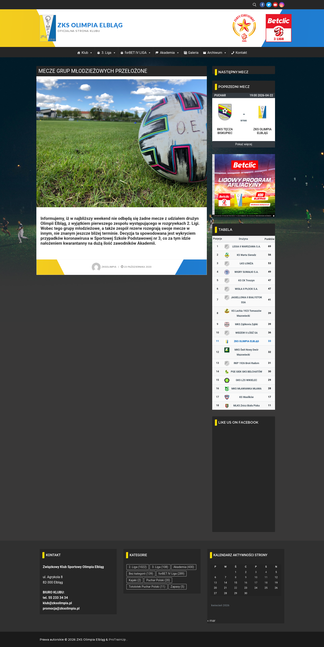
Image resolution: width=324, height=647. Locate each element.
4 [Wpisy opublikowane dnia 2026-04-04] (266, 572)
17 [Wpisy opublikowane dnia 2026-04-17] (255, 582)
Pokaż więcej (243, 144)
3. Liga (108, 53)
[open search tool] (254, 5)
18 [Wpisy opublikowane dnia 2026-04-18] (266, 582)
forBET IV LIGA (138, 53)
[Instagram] (281, 4)
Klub (87, 53)
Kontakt (241, 53)
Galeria (193, 53)
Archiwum (217, 53)
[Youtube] (275, 4)
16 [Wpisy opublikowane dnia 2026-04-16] (245, 582)
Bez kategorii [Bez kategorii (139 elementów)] (141, 573)
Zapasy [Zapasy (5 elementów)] (177, 586)
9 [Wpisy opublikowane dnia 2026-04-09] (246, 577)
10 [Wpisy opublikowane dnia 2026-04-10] (255, 577)
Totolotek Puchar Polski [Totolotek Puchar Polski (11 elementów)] (147, 586)
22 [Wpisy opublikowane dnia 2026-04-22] (235, 587)
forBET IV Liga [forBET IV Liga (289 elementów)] (171, 573)
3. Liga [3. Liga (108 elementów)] (160, 567)
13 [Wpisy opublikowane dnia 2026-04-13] (215, 582)
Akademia (169, 53)
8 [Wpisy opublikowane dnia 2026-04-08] (235, 577)
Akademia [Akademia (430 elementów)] (184, 567)
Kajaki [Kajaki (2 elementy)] (135, 580)
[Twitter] (268, 4)
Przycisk (273, 18)
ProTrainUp (117, 639)
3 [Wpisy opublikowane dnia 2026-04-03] (256, 572)
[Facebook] (262, 4)
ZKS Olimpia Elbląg (90, 25)
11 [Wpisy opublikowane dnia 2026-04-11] (266, 577)
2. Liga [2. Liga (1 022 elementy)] (138, 567)
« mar (211, 621)
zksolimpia (104, 266)
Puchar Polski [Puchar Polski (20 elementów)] (158, 580)
